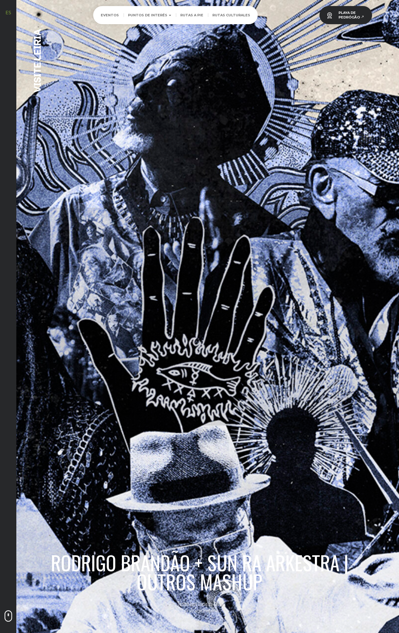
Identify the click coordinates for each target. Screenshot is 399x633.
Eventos (110, 15)
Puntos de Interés (149, 15)
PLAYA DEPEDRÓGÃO (351, 15)
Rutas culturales (231, 15)
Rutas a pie (191, 15)
